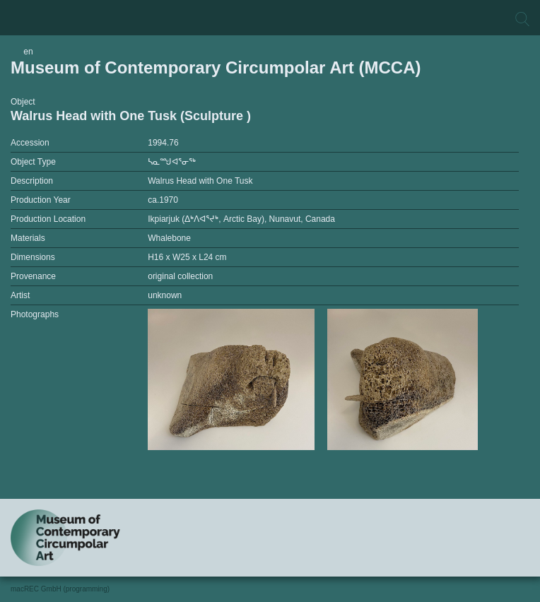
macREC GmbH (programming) (60, 589)
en (28, 52)
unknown (165, 295)
